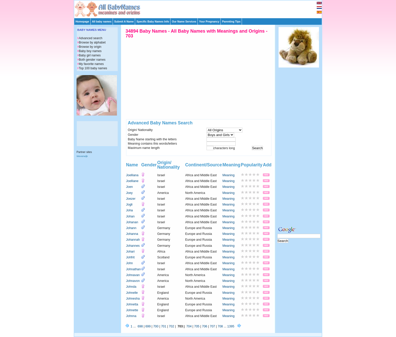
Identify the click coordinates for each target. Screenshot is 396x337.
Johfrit (130, 257)
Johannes (133, 246)
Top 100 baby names (93, 68)
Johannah (133, 239)
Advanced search (90, 38)
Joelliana (132, 175)
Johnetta (132, 304)
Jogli (129, 204)
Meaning (228, 175)
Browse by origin (90, 47)
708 (220, 326)
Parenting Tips (231, 21)
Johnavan (133, 275)
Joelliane (132, 181)
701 (163, 326)
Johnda (131, 286)
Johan (130, 216)
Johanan (132, 222)
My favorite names (91, 64)
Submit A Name (124, 21)
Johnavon (133, 281)
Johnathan (133, 269)
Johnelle (132, 293)
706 (204, 326)
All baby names (101, 21)
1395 (230, 326)
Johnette (132, 310)
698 (140, 326)
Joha (129, 210)
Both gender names (92, 59)
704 (189, 326)
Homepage (82, 21)
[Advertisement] (200, 8)
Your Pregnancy (209, 21)
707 (212, 326)
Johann (131, 228)
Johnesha (133, 298)
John (129, 263)
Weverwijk (82, 156)
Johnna (131, 316)
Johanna (132, 234)
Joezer (130, 198)
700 (156, 326)
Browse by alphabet (92, 42)
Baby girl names (90, 55)
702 (171, 326)
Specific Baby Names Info (152, 21)
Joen (129, 187)
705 (197, 326)
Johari (130, 251)
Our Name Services (184, 21)
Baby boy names (90, 51)
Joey (129, 193)
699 (148, 326)
